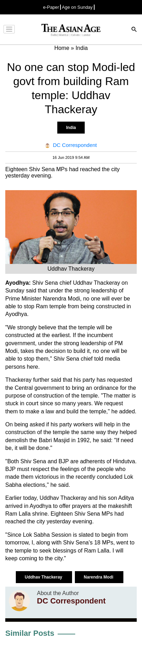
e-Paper (51, 7)
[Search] (134, 30)
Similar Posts (29, 633)
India (71, 127)
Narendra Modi (99, 577)
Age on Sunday (77, 7)
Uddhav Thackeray (44, 577)
